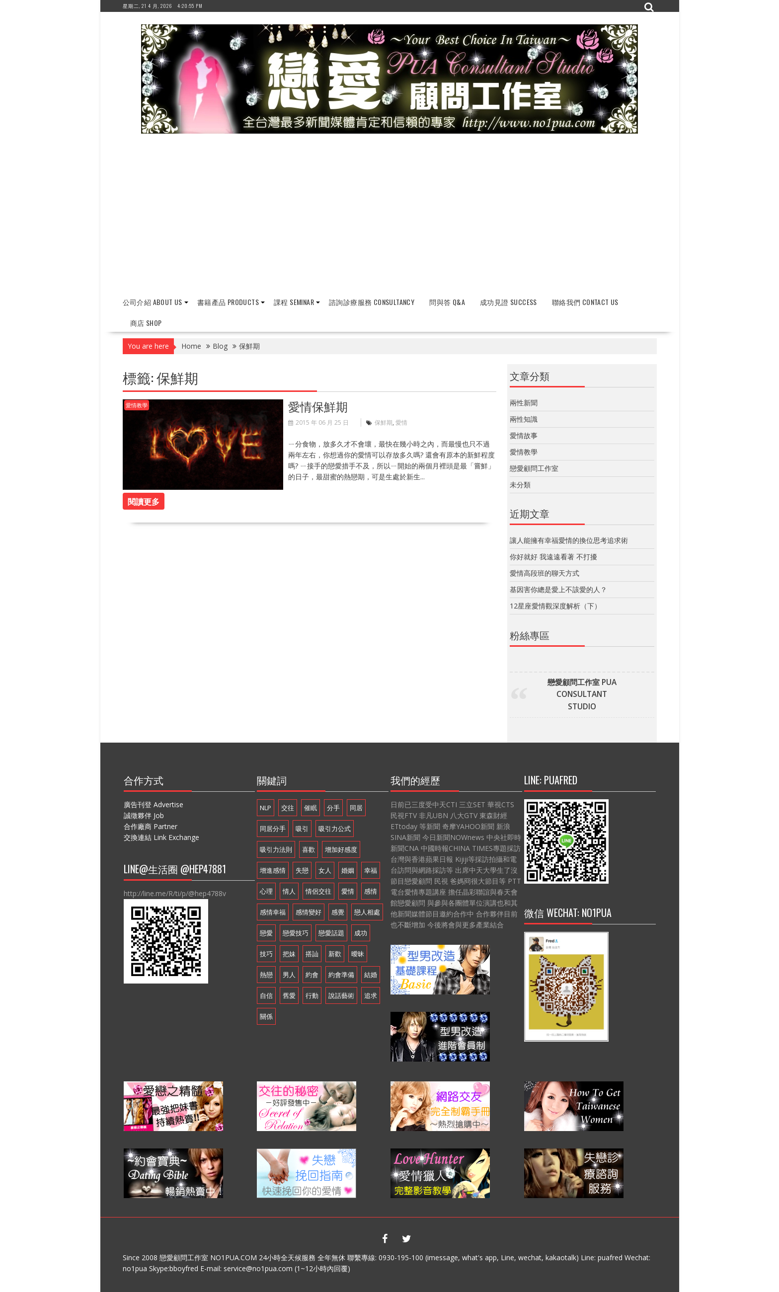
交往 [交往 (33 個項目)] (287, 807)
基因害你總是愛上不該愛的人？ (558, 589)
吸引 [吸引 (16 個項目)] (302, 828)
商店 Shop (146, 322)
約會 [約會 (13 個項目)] (312, 974)
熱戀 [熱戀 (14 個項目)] (266, 974)
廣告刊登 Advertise (153, 804)
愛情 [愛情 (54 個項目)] (347, 891)
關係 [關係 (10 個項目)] (266, 1016)
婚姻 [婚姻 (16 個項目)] (347, 870)
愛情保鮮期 (318, 406)
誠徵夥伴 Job (144, 815)
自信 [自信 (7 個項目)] (266, 995)
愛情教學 (137, 405)
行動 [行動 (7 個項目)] (312, 995)
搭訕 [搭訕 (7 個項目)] (312, 953)
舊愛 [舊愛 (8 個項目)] (289, 995)
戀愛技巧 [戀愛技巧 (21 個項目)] (296, 932)
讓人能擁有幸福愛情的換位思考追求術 (569, 540)
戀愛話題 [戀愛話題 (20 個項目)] (331, 932)
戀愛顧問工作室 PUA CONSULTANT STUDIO (582, 694)
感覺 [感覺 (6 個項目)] (337, 912)
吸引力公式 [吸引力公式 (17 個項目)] (334, 828)
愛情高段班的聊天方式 (544, 573)
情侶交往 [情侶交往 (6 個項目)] (318, 891)
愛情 (401, 422)
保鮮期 (383, 422)
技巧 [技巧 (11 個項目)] (266, 953)
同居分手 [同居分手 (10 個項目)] (273, 828)
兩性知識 (524, 419)
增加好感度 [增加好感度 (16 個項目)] (341, 849)
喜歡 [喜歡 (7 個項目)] (308, 849)
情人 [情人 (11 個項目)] (289, 891)
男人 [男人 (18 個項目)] (289, 974)
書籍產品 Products (228, 302)
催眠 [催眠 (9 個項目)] (310, 807)
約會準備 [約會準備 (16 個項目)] (341, 974)
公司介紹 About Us (152, 302)
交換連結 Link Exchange (161, 837)
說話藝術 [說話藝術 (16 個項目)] (341, 995)
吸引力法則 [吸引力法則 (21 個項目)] (276, 849)
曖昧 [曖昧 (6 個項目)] (357, 953)
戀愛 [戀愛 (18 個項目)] (266, 932)
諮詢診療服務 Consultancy (371, 302)
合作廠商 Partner (150, 826)
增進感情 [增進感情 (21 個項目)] (273, 870)
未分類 (520, 484)
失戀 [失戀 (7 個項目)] (302, 870)
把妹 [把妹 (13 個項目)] (289, 953)
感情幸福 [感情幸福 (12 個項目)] (273, 912)
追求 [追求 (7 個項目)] (370, 995)
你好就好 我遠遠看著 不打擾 (553, 556)
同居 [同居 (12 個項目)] (356, 807)
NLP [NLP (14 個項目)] (265, 807)
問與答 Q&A (447, 302)
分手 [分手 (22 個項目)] (333, 807)
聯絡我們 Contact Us (585, 302)
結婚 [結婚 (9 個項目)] (370, 974)
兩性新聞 (524, 402)
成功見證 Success (508, 302)
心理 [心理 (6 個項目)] (266, 891)
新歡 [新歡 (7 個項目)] (334, 953)
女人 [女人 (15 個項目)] (324, 870)
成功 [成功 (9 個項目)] (360, 932)
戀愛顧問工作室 (534, 468)
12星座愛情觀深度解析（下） (555, 605)
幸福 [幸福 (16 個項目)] (370, 870)
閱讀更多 (143, 501)
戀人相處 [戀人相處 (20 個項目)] (367, 912)
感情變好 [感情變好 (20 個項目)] (308, 912)
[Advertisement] (389, 215)
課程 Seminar (294, 302)
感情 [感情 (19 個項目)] (370, 891)
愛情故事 (524, 435)
